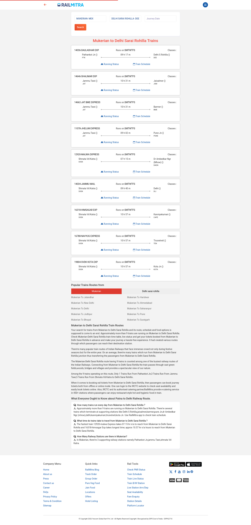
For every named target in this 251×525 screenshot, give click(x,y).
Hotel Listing (91, 501)
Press (46, 478)
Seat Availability (135, 492)
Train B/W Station (136, 483)
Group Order (91, 478)
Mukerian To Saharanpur (139, 308)
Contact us (48, 483)
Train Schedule (141, 64)
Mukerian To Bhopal (81, 319)
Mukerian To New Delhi (82, 303)
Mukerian (96, 291)
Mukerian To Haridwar (138, 297)
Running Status (110, 64)
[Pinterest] (191, 471)
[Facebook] (175, 471)
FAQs (46, 492)
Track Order (91, 474)
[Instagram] (184, 471)
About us (47, 474)
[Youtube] (179, 471)
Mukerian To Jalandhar (82, 297)
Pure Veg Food (92, 483)
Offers (88, 496)
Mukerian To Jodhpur (81, 314)
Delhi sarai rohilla (150, 291)
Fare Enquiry (133, 496)
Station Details (134, 501)
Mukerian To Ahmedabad (139, 303)
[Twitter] (171, 471)
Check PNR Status (136, 469)
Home (46, 469)
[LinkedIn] (188, 471)
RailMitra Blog (92, 469)
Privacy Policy (50, 496)
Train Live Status (135, 478)
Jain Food (90, 487)
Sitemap (47, 505)
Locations (90, 492)
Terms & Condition (52, 501)
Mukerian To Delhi (80, 308)
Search (80, 27)
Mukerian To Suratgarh (138, 319)
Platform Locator (135, 505)
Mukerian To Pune (136, 314)
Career (46, 487)
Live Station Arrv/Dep (137, 487)
